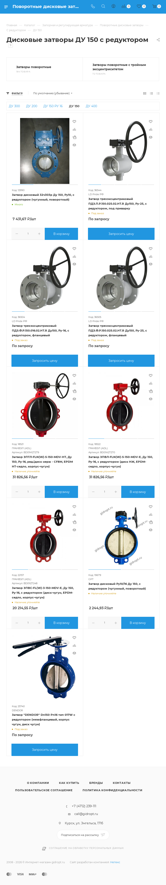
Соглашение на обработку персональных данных (86, 846)
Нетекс (115, 860)
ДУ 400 (91, 106)
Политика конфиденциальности (112, 788)
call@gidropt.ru (86, 812)
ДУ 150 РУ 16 (53, 106)
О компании (38, 780)
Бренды (96, 780)
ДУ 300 (14, 106)
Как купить (69, 780)
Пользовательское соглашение (44, 788)
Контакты (122, 780)
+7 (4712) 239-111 (84, 804)
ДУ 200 (31, 106)
